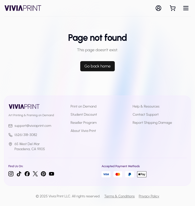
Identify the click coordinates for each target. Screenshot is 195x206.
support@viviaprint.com (29, 126)
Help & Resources (146, 106)
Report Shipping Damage (152, 123)
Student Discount (84, 114)
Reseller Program (84, 123)
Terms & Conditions (119, 196)
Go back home (97, 66)
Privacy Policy (149, 196)
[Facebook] (27, 173)
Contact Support (145, 114)
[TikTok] (19, 173)
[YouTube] (51, 173)
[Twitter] (35, 173)
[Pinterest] (43, 173)
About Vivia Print (83, 131)
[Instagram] (10, 173)
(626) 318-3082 (22, 135)
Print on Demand (83, 106)
